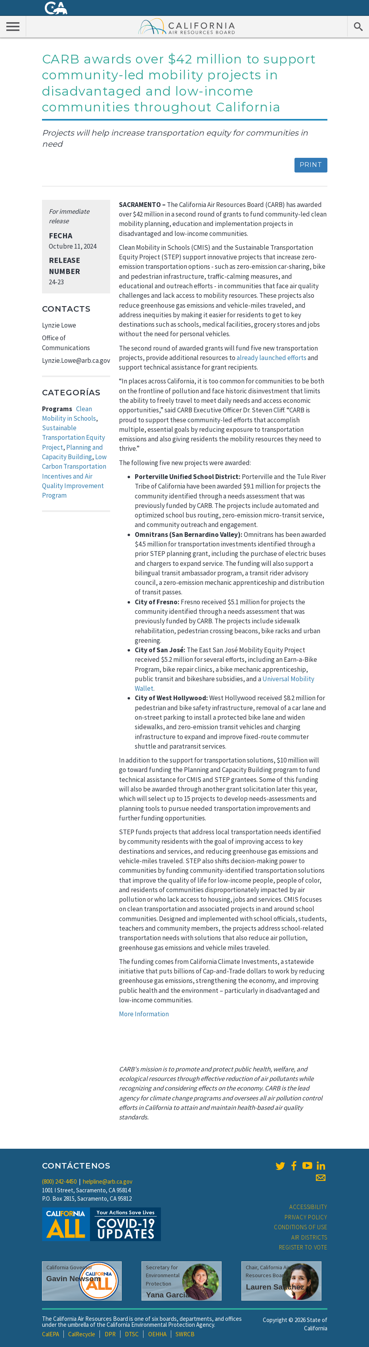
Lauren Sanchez (275, 1287)
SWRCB (185, 1334)
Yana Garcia (167, 1295)
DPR (110, 1334)
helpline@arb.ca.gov (107, 1181)
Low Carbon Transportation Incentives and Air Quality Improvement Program (74, 476)
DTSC (132, 1334)
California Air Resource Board (186, 26)
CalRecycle (81, 1334)
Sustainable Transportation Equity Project (73, 437)
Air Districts (309, 1237)
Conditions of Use (300, 1227)
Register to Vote (303, 1247)
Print (311, 165)
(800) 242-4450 (59, 1181)
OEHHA (157, 1334)
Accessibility (308, 1207)
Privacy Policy (306, 1217)
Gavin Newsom (73, 1278)
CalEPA (50, 1334)
